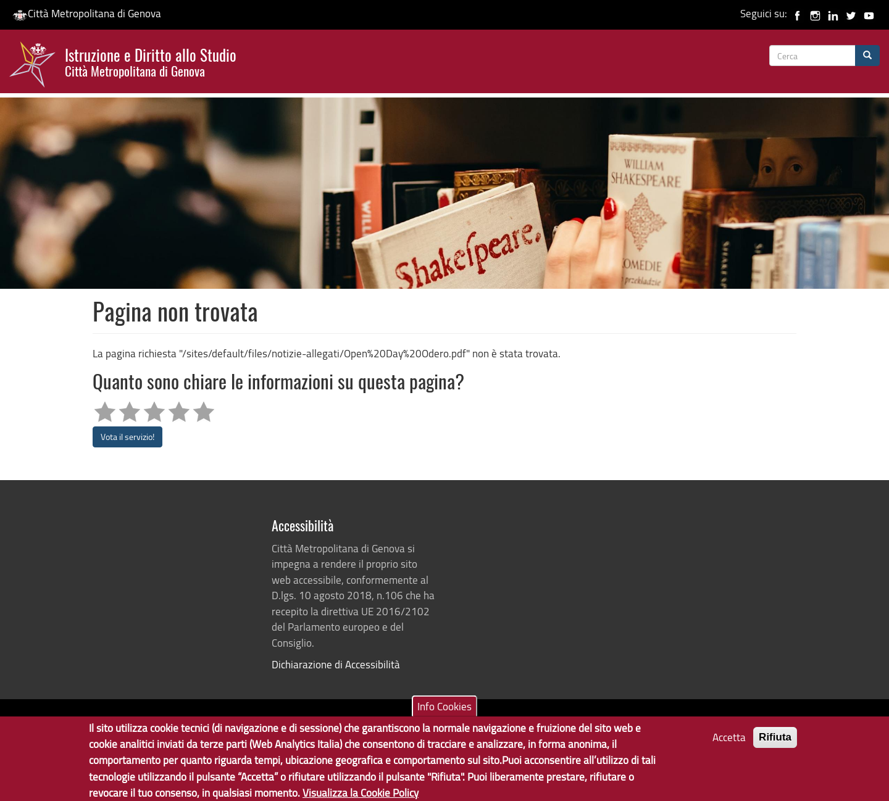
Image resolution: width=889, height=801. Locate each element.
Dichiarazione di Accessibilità (336, 664)
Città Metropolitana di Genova (86, 13)
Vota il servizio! (127, 436)
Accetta (729, 743)
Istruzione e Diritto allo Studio (150, 61)
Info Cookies (444, 711)
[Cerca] (867, 55)
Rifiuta (775, 743)
